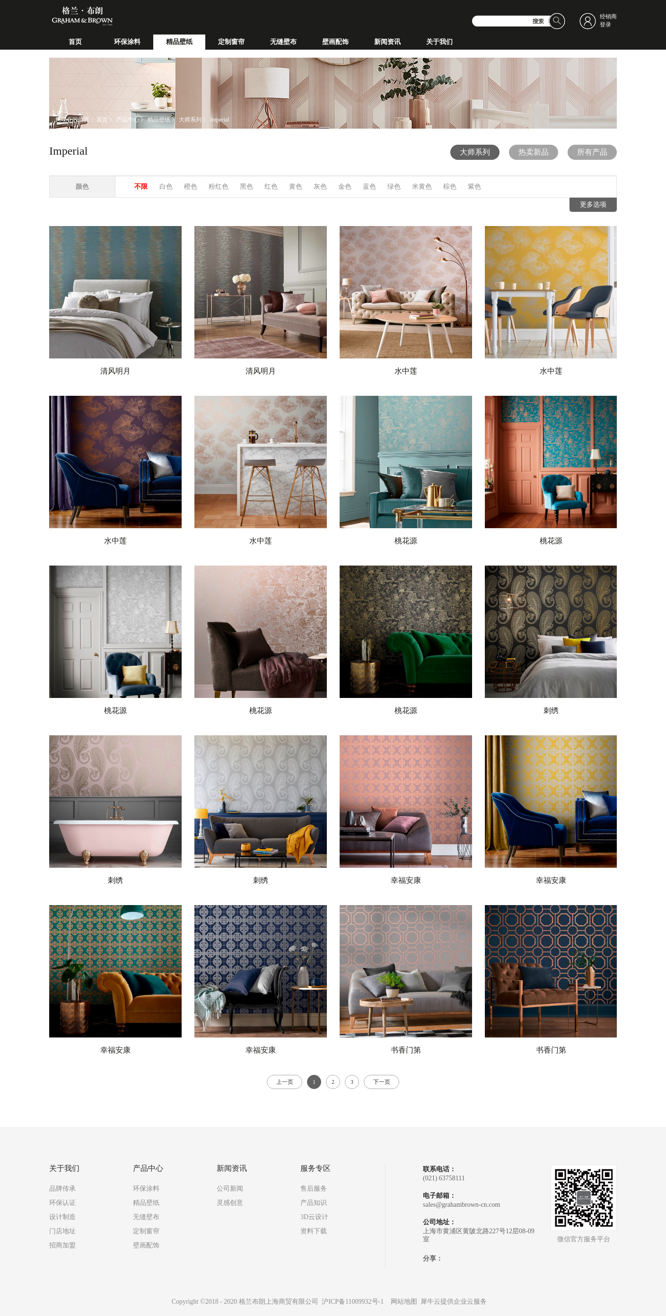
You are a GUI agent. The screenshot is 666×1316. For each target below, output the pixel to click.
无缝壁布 (146, 1216)
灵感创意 (230, 1202)
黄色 (295, 186)
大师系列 (190, 119)
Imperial (219, 119)
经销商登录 (608, 20)
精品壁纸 (159, 119)
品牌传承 (62, 1188)
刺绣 (551, 710)
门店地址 (62, 1231)
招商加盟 (62, 1245)
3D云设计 (314, 1216)
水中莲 (405, 371)
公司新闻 (230, 1188)
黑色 (246, 186)
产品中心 (127, 119)
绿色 (394, 186)
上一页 (284, 1082)
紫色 (474, 186)
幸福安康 (406, 880)
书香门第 (406, 1050)
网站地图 (402, 1301)
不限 (141, 186)
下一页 (381, 1082)
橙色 (190, 186)
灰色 (320, 186)
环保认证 (62, 1202)
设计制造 (62, 1216)
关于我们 (64, 1168)
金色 (344, 186)
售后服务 (313, 1188)
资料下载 (313, 1231)
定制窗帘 (146, 1231)
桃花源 (405, 541)
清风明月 (115, 371)
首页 (75, 41)
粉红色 (218, 186)
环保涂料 (146, 1188)
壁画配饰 (146, 1245)
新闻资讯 (232, 1168)
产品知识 (313, 1202)
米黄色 (422, 186)
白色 (166, 186)
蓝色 (369, 186)
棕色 (449, 186)
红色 (271, 186)
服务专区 (315, 1168)
